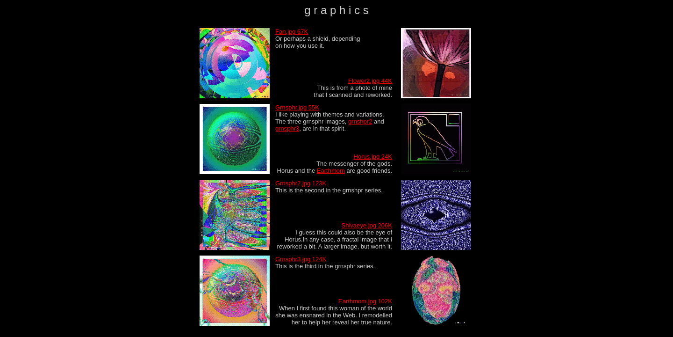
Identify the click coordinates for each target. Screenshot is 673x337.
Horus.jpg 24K (373, 156)
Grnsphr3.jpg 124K (300, 259)
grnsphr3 (287, 128)
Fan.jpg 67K (291, 31)
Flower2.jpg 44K (370, 80)
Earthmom (331, 170)
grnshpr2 (360, 121)
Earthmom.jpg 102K (365, 301)
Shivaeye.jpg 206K (367, 225)
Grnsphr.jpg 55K (297, 107)
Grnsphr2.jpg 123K (300, 183)
